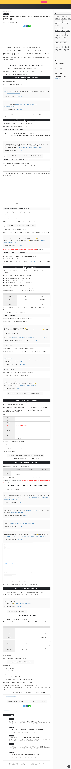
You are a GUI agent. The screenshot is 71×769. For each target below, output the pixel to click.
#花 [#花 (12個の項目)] (63, 47)
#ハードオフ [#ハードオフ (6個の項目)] (57, 25)
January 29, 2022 (36, 337)
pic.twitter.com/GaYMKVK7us (41, 334)
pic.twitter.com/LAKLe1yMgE (24, 595)
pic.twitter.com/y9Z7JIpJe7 (28, 516)
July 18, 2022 (27, 508)
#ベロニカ (31, 492)
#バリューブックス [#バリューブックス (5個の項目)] (58, 28)
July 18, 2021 (19, 148)
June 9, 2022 (18, 383)
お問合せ (27, 762)
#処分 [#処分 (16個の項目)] (60, 37)
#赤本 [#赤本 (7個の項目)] (68, 49)
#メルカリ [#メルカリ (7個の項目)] (67, 30)
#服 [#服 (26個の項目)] (60, 44)
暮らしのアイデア (6, 701)
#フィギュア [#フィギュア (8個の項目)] (65, 28)
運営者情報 (31, 762)
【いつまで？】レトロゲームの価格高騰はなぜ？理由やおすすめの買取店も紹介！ (25, 720)
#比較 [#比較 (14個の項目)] (66, 44)
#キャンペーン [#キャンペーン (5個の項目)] (64, 18)
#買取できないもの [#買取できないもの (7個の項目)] (62, 49)
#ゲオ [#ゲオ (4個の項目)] (69, 18)
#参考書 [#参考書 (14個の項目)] (56, 40)
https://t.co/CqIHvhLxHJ (32, 103)
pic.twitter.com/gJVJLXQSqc (16, 357)
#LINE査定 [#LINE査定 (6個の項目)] (57, 16)
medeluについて (9, 167)
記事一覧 (47, 762)
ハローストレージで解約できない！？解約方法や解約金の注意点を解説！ (23, 745)
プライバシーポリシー (41, 762)
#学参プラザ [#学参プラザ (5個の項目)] (68, 40)
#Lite (33, 528)
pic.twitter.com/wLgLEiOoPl (40, 528)
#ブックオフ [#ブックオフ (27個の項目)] (57, 30)
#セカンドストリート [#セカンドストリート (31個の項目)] (58, 23)
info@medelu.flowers (34, 258)
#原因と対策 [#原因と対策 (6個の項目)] (64, 37)
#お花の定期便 (23, 528)
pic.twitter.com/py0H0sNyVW (13, 92)
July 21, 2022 (19, 242)
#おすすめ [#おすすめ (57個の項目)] (62, 16)
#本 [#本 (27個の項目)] (63, 44)
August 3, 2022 (22, 496)
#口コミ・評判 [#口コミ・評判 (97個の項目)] (62, 40)
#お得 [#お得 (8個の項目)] (66, 16)
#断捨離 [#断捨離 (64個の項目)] (56, 44)
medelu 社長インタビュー (11, 687)
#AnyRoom (29, 528)
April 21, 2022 (22, 360)
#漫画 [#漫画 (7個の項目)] (60, 47)
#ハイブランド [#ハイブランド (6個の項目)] (66, 23)
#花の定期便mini (33, 504)
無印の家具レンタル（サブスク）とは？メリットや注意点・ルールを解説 (23, 712)
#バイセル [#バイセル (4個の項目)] (62, 25)
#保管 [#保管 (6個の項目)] (56, 37)
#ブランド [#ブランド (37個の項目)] (62, 30)
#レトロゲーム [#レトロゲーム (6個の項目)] (57, 35)
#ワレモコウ (18, 492)
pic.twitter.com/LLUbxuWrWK (17, 506)
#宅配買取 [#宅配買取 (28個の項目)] (56, 42)
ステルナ (35, 765)
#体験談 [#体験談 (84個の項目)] (68, 35)
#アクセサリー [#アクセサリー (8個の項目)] (57, 18)
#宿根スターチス (25, 492)
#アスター (42, 492)
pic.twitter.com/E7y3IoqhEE (36, 145)
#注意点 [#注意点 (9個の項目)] (56, 47)
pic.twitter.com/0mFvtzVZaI (10, 240)
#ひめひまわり (36, 492)
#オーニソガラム (11, 492)
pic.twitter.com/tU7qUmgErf (30, 380)
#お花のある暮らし (15, 528)
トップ (24, 762)
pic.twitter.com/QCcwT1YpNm (10, 105)
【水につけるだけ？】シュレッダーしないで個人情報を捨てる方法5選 (23, 728)
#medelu (6, 91)
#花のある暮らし (22, 334)
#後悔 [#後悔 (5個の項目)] (61, 42)
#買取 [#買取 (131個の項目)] (56, 49)
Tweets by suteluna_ (58, 78)
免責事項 (35, 762)
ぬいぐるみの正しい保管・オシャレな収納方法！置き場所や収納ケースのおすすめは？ (26, 737)
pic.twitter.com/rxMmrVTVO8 (10, 493)
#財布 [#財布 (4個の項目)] (67, 47)
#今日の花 (28, 334)
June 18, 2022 (19, 107)
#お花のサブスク (22, 103)
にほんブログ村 (57, 56)
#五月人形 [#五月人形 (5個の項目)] (63, 35)
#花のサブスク (15, 334)
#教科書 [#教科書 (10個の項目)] (65, 42)
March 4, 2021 (19, 531)
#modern (10, 354)
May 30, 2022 (19, 95)
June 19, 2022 (19, 597)
